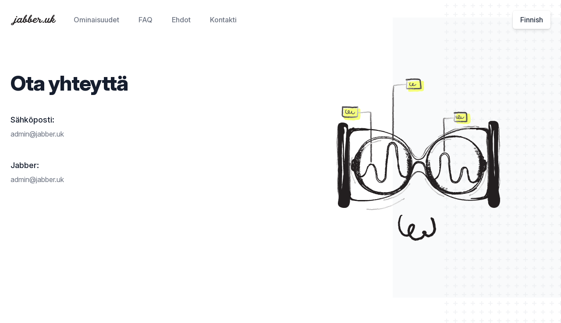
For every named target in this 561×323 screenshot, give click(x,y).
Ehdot (181, 19)
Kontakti (223, 19)
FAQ (145, 19)
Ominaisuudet (96, 19)
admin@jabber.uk (37, 134)
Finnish (531, 19)
